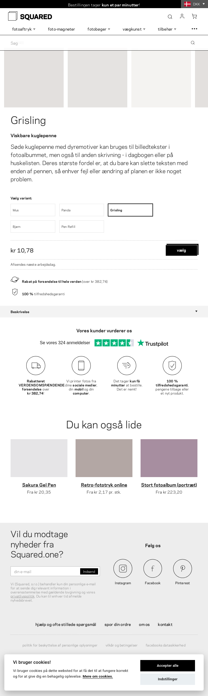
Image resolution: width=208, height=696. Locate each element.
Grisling (28, 119)
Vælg (181, 250)
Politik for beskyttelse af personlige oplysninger (60, 644)
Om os (144, 624)
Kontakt (165, 624)
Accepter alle (167, 666)
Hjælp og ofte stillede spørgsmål (65, 624)
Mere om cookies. (98, 676)
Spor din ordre (118, 624)
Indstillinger (167, 679)
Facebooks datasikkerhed (166, 644)
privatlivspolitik (22, 595)
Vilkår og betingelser (122, 644)
